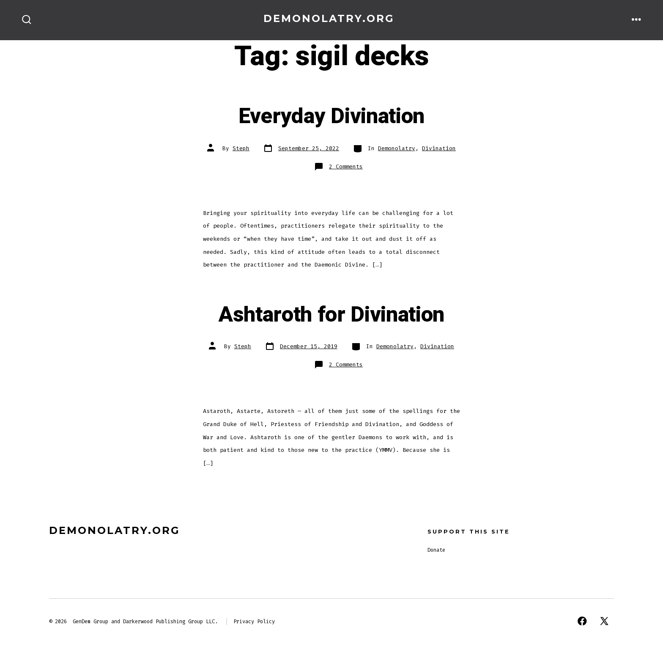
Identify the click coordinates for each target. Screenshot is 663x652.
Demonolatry (396, 148)
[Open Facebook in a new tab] (582, 621)
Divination (439, 148)
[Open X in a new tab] (604, 621)
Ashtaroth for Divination (331, 314)
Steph (241, 148)
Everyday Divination (331, 116)
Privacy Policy (254, 621)
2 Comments (346, 166)
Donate (436, 550)
